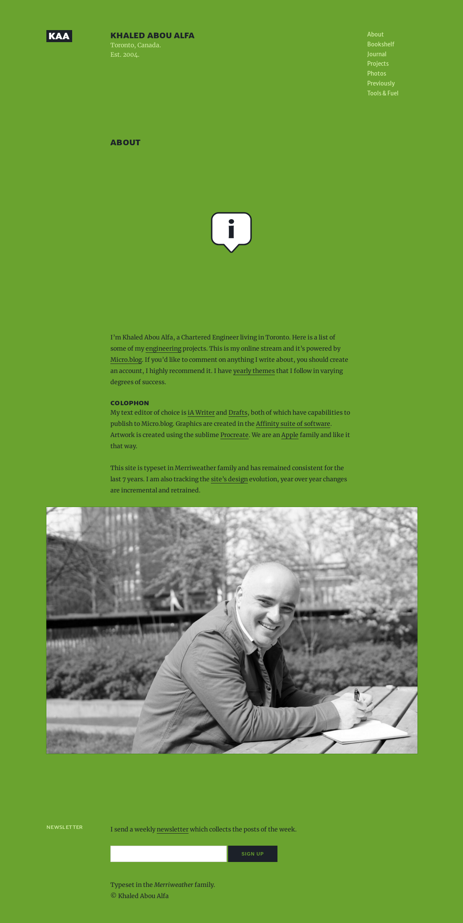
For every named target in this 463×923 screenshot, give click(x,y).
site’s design (229, 479)
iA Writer (201, 412)
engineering (163, 348)
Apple (290, 435)
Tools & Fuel (383, 93)
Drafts (237, 412)
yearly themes (254, 371)
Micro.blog (126, 360)
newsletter (173, 829)
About (375, 34)
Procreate (234, 435)
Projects (378, 63)
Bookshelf (380, 44)
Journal (377, 54)
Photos (376, 73)
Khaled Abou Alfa (152, 35)
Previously (381, 83)
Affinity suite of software (293, 424)
